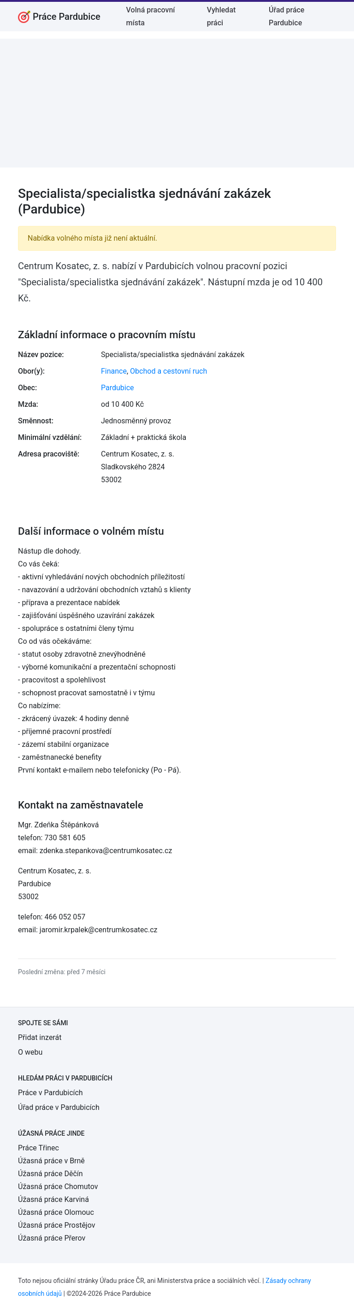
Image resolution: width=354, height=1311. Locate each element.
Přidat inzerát (39, 1037)
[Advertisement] (177, 103)
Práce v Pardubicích (50, 1092)
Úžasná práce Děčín (50, 1173)
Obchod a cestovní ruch (168, 371)
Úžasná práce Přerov (51, 1238)
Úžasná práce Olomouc (56, 1212)
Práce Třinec (38, 1148)
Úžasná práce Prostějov (56, 1225)
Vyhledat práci (221, 16)
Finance (114, 371)
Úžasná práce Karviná (53, 1199)
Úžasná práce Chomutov (58, 1186)
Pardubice (117, 387)
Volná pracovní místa (150, 16)
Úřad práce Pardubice (286, 16)
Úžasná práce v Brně (51, 1160)
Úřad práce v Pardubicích (59, 1107)
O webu (30, 1052)
